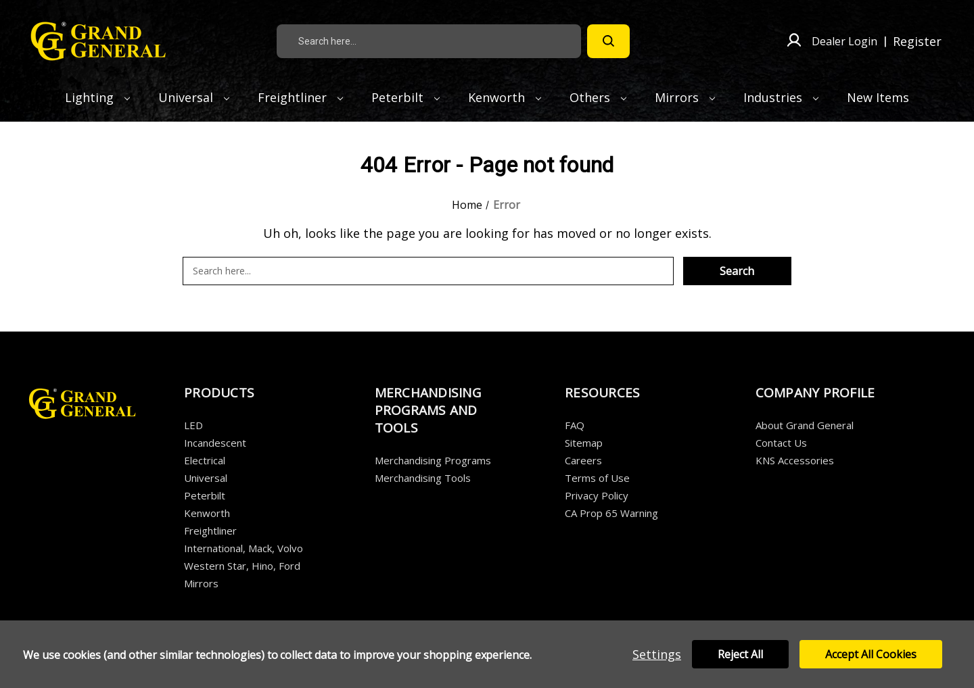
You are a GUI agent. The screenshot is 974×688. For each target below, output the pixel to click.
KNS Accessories (795, 460)
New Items (878, 97)
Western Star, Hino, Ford (242, 565)
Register (917, 41)
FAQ (574, 425)
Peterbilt (405, 97)
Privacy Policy (596, 495)
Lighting (97, 97)
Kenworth (504, 97)
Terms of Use (597, 478)
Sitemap (584, 442)
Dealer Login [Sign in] (844, 41)
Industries (780, 97)
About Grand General (805, 425)
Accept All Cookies (871, 654)
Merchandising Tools (423, 478)
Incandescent (215, 442)
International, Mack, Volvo (243, 548)
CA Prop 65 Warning (611, 513)
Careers (583, 460)
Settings (656, 654)
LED (193, 425)
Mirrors (685, 97)
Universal (193, 97)
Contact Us (781, 442)
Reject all (740, 654)
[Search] (608, 41)
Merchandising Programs (433, 460)
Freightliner (300, 97)
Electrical (204, 460)
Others (598, 97)
